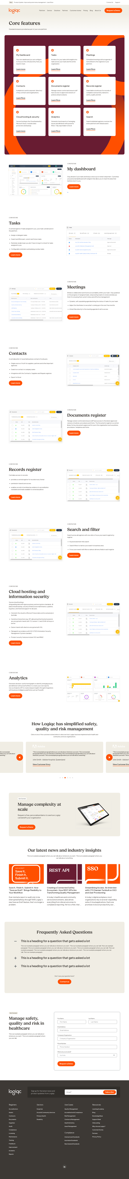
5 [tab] (70, 777)
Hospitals (40, 1109)
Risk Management (70, 1116)
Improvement (13, 1147)
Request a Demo (113, 10)
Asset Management (71, 1126)
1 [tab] (60, 777)
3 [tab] (65, 777)
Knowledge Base (97, 1116)
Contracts (12, 1116)
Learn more (73, 187)
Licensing (12, 1133)
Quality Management (71, 1109)
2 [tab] (62, 777)
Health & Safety (69, 1123)
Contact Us (109, 2)
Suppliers (12, 1123)
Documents (12, 1119)
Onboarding (96, 1123)
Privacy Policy (96, 1137)
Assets (11, 1112)
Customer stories (75, 10)
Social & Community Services (46, 1112)
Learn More (50, 2)
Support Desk (96, 1119)
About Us (98, 10)
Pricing (85, 10)
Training (11, 1140)
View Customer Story (41, 764)
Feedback (12, 1143)
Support (117, 2)
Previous (19, 757)
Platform (42, 10)
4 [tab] (67, 777)
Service (49, 10)
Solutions (57, 10)
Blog (91, 10)
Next (109, 757)
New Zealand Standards (72, 1144)
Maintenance (13, 1137)
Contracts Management (72, 1119)
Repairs (11, 1154)
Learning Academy (98, 1109)
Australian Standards (71, 1140)
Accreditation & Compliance (74, 1112)
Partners (65, 10)
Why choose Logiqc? (98, 1126)
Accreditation (13, 1109)
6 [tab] (72, 777)
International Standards (72, 1137)
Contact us (64, 982)
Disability (40, 1119)
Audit (10, 1126)
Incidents (12, 1150)
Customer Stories (97, 1130)
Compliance (13, 1130)
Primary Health (41, 1116)
